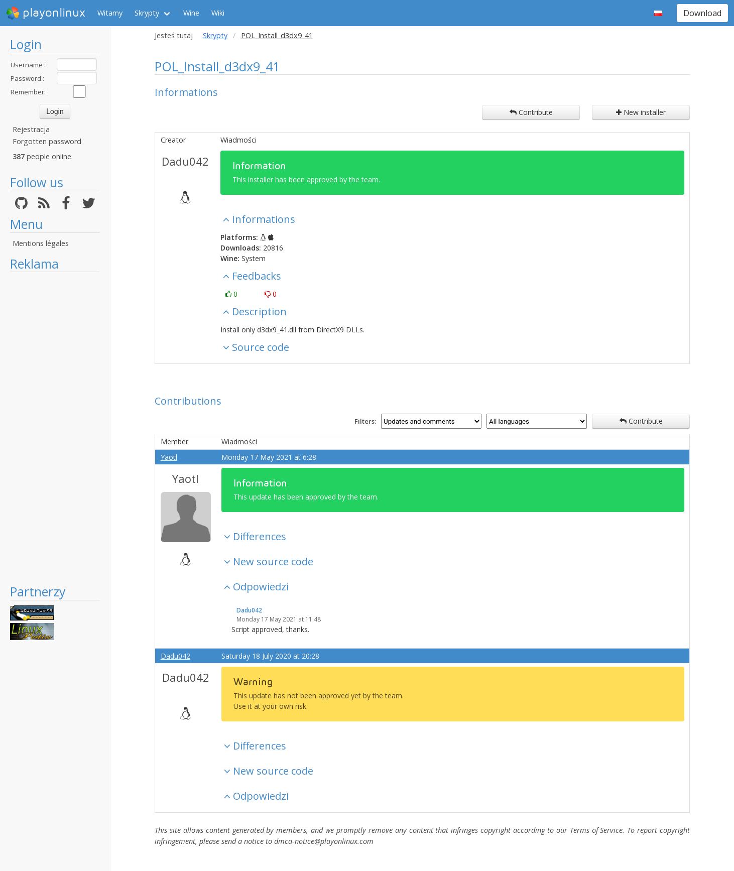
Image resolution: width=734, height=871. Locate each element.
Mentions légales (41, 243)
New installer (641, 112)
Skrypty (147, 13)
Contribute (531, 112)
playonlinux (45, 13)
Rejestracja (31, 129)
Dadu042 (185, 161)
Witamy (110, 13)
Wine (191, 13)
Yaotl (169, 457)
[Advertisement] (55, 427)
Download (702, 13)
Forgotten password (47, 141)
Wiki (217, 13)
